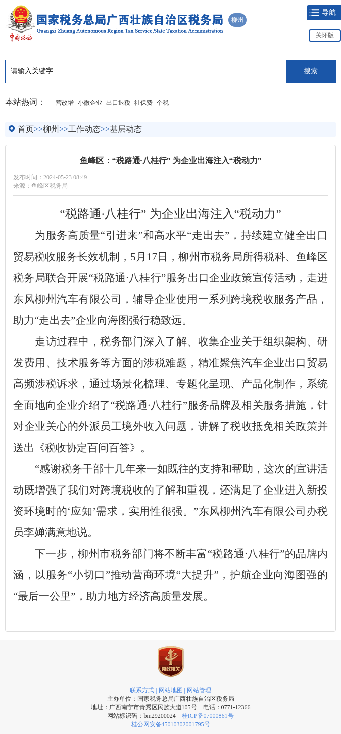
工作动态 (84, 129)
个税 (163, 102)
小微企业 (90, 102)
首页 (26, 129)
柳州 (51, 129)
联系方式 (142, 690)
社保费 (143, 102)
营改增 (65, 102)
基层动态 (126, 129)
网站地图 (171, 690)
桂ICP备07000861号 (208, 715)
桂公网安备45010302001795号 (170, 724)
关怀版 (325, 35)
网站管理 (199, 690)
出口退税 (118, 102)
